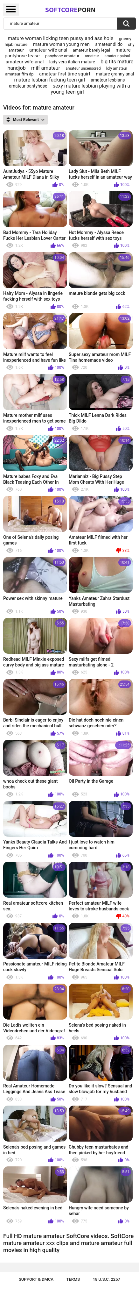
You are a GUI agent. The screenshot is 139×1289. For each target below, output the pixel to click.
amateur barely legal (91, 50)
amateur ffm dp (19, 74)
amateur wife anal (48, 50)
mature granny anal (115, 73)
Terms (73, 1279)
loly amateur (116, 68)
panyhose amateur (62, 55)
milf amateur (45, 68)
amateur (92, 56)
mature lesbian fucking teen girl (49, 80)
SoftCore (70, 9)
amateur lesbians (108, 79)
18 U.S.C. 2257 (107, 1279)
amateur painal (117, 56)
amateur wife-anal (25, 62)
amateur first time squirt (64, 74)
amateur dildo (108, 44)
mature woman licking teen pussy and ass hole (60, 38)
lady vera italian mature (72, 61)
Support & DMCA (36, 1279)
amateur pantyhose (28, 86)
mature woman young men (61, 44)
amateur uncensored (83, 68)
